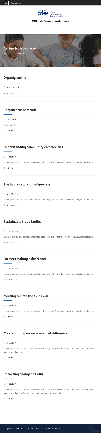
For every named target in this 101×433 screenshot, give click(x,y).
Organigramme (15, 77)
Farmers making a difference (26, 258)
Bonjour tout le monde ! (22, 110)
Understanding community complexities (35, 147)
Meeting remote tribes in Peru (27, 295)
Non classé (12, 93)
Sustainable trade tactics (23, 221)
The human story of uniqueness (28, 184)
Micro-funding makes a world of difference (37, 333)
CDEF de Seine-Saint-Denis (50, 21)
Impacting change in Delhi (24, 374)
